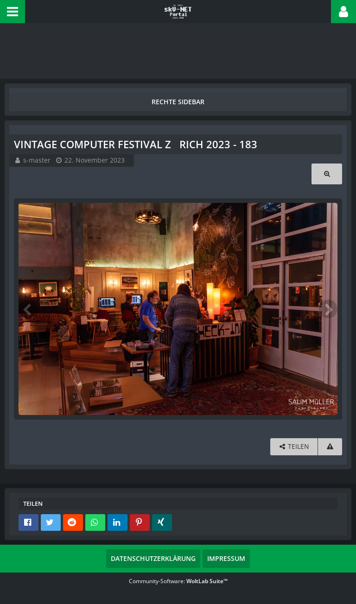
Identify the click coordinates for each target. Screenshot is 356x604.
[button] (12, 11)
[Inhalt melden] (330, 446)
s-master (37, 160)
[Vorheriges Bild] (28, 309)
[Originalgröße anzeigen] (327, 174)
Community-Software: (178, 581)
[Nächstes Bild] (328, 309)
